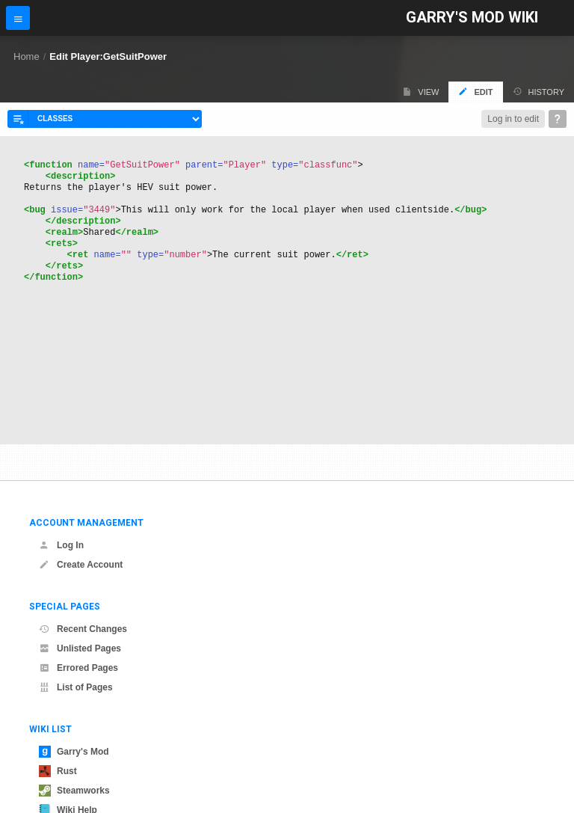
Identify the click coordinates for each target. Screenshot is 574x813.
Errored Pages (78, 668)
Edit (475, 91)
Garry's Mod (74, 752)
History (539, 91)
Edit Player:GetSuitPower (108, 56)
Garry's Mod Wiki (472, 17)
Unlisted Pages (80, 648)
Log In (61, 545)
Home (26, 56)
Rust (58, 771)
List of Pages (76, 687)
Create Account (81, 565)
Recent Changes (83, 629)
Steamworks (74, 791)
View (420, 91)
